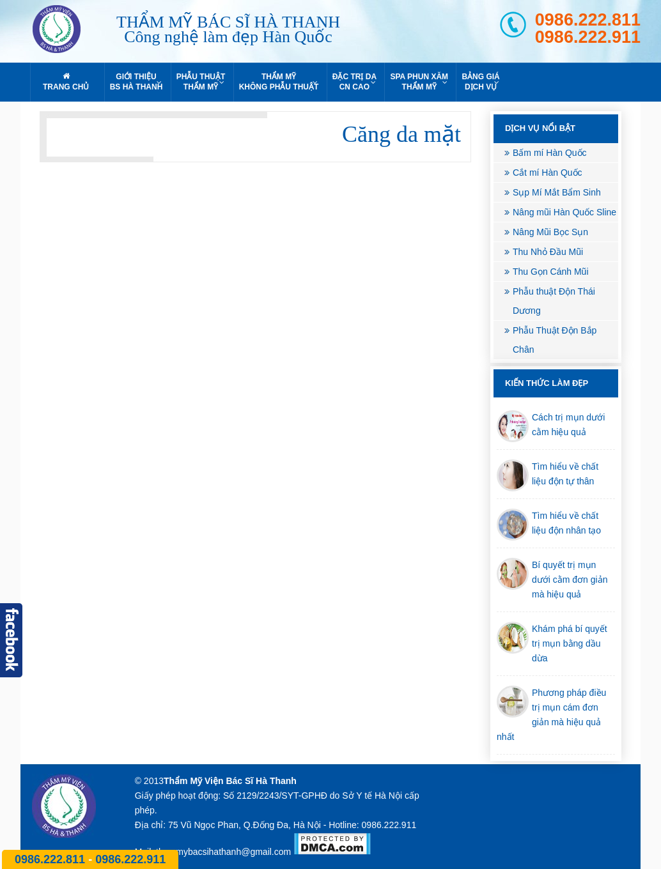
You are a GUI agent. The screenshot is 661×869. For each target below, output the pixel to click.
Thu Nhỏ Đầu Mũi (548, 252)
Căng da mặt (401, 134)
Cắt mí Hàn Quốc (547, 172)
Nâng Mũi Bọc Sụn (550, 232)
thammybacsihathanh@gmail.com (223, 852)
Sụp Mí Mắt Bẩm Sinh (557, 192)
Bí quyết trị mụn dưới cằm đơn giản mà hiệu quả (569, 579)
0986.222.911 (588, 37)
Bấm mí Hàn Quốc (550, 153)
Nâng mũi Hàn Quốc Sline (564, 212)
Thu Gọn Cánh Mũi (551, 271)
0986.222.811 (588, 20)
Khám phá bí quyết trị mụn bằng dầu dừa (569, 643)
